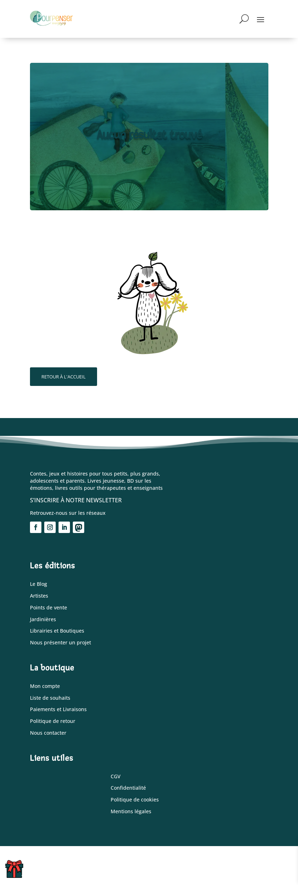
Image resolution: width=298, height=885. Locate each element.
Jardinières (43, 620)
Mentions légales (131, 812)
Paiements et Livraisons (58, 710)
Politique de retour (52, 721)
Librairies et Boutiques (57, 631)
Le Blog (38, 584)
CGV (116, 777)
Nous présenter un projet (60, 643)
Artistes (39, 596)
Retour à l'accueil (63, 376)
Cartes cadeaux (19, 871)
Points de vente (48, 608)
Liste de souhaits (50, 698)
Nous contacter (48, 733)
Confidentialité (128, 788)
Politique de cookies (135, 800)
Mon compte (45, 686)
